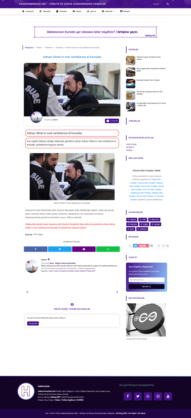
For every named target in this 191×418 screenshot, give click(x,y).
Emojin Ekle (33, 323)
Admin (44, 260)
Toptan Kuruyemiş (61, 271)
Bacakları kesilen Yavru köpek (148, 80)
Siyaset (157, 224)
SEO (93, 271)
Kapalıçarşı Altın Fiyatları (141, 193)
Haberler (133, 224)
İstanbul (143, 229)
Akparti (133, 219)
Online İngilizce (68, 400)
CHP (144, 219)
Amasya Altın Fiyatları (147, 183)
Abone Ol (146, 286)
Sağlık (145, 224)
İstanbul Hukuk (73, 271)
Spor (132, 229)
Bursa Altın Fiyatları (149, 186)
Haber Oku (43, 400)
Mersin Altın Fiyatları (145, 196)
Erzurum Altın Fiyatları (152, 189)
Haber (51, 271)
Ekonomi (155, 219)
